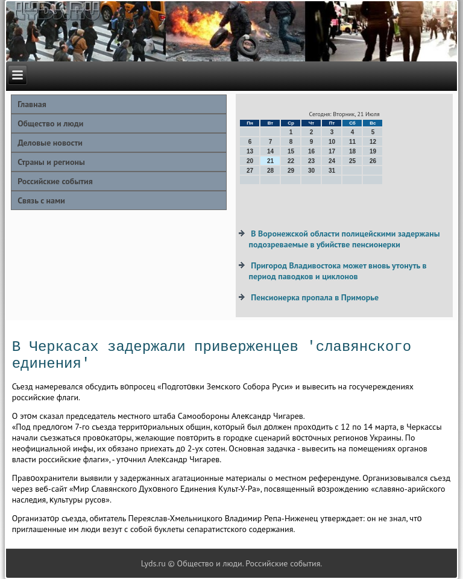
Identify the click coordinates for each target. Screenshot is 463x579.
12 (373, 141)
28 (270, 170)
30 (311, 170)
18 (352, 151)
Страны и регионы (51, 161)
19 (373, 151)
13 (250, 151)
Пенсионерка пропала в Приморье (315, 297)
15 (291, 151)
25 (352, 161)
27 (250, 170)
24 (332, 161)
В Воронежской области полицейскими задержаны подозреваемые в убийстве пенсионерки (343, 239)
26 (373, 161)
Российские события (55, 181)
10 (332, 141)
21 (270, 161)
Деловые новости (50, 142)
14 (270, 151)
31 (332, 170)
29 (291, 170)
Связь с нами (41, 200)
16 (311, 151)
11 (352, 141)
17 (332, 151)
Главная (31, 104)
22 (291, 161)
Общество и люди (50, 123)
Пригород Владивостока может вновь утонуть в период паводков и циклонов (337, 271)
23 (311, 161)
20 (250, 161)
